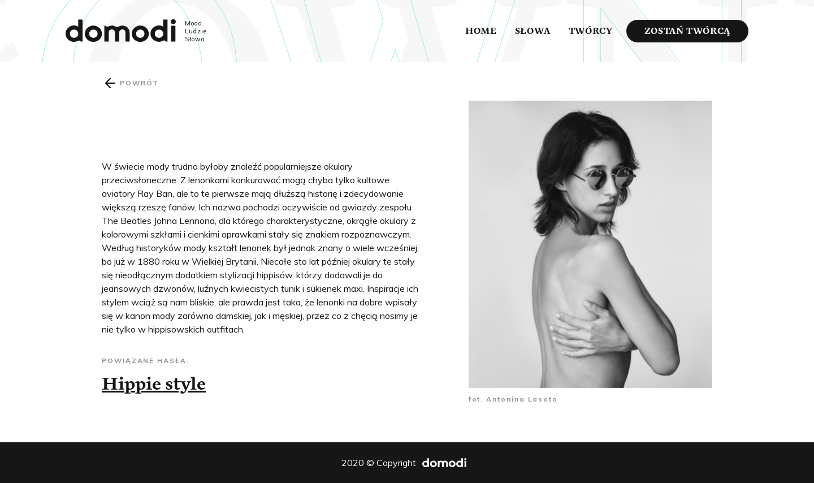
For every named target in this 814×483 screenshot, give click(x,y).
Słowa (533, 31)
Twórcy (591, 31)
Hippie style (154, 383)
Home (481, 31)
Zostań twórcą (687, 31)
